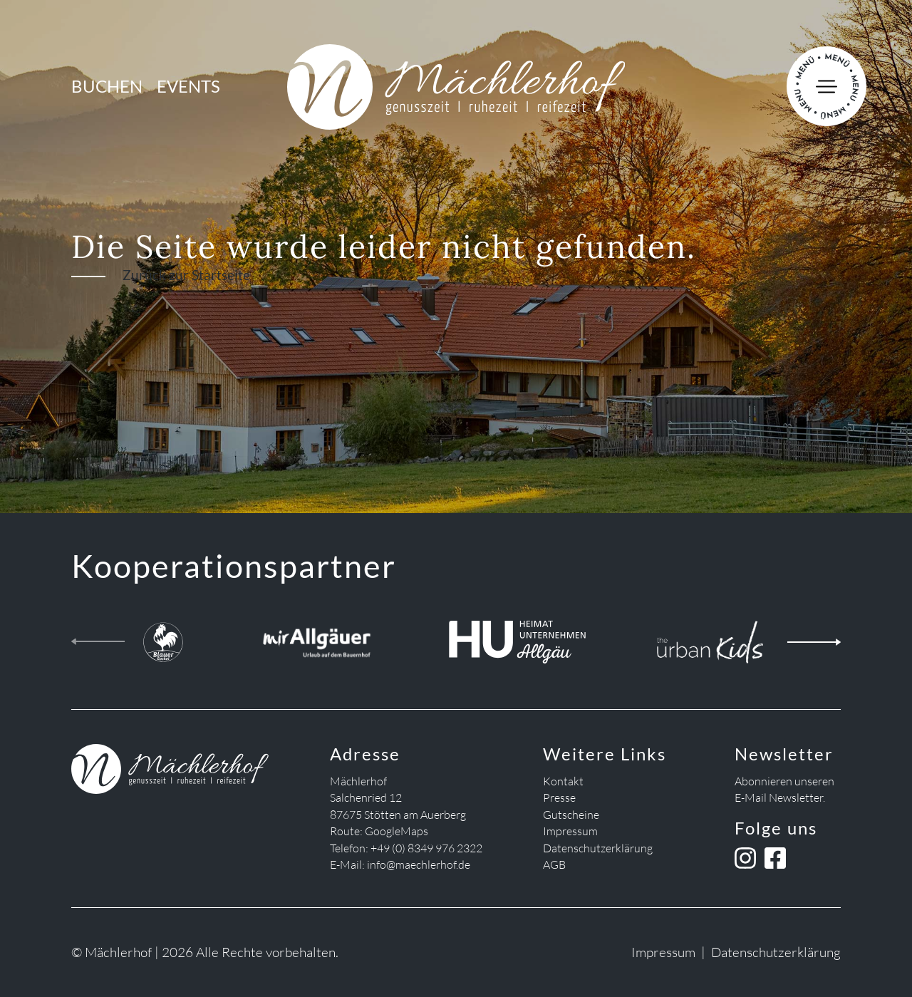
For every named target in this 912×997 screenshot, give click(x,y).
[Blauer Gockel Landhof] (163, 639)
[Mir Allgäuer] (317, 639)
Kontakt (563, 781)
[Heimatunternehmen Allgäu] (517, 639)
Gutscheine (571, 814)
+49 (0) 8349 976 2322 (426, 848)
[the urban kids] (710, 639)
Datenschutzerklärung (598, 848)
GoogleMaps (396, 831)
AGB (554, 864)
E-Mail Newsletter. (780, 797)
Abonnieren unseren (784, 781)
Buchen (106, 86)
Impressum (570, 831)
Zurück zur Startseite (186, 275)
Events (188, 86)
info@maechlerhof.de (418, 864)
